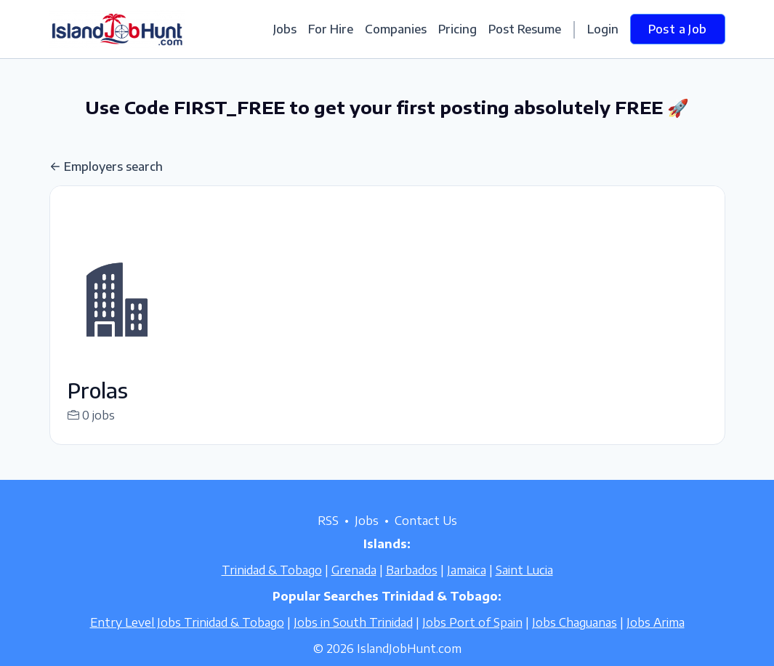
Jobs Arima (655, 640)
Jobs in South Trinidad (353, 640)
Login (602, 29)
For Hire (330, 29)
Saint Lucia (524, 587)
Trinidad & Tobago (272, 587)
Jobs (285, 29)
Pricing (457, 29)
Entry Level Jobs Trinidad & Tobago (187, 640)
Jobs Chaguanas (574, 640)
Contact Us (426, 538)
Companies (396, 29)
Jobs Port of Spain (472, 640)
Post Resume (524, 29)
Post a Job (677, 29)
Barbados (412, 587)
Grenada (353, 587)
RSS (328, 538)
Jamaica (466, 587)
